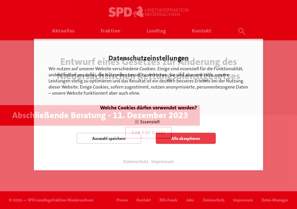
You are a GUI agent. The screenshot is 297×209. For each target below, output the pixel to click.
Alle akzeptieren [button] (185, 138)
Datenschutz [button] (135, 161)
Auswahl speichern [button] (109, 138)
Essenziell (150, 122)
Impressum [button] (162, 161)
